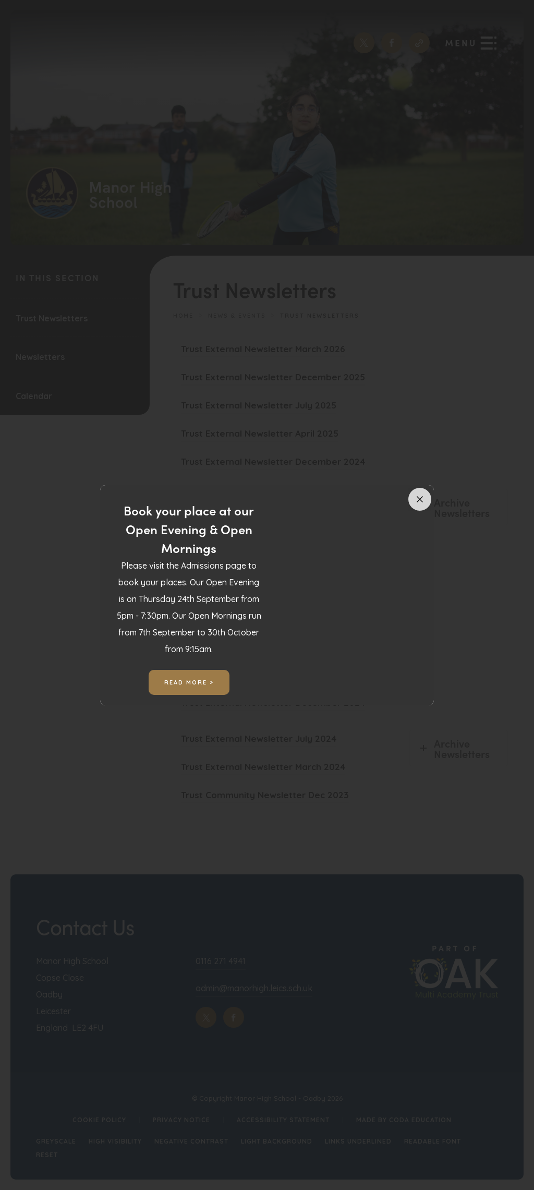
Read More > (189, 682)
